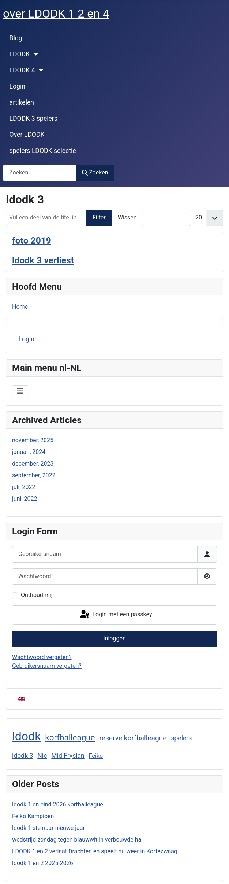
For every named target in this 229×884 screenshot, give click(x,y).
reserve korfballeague (132, 738)
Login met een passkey (115, 614)
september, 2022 (34, 475)
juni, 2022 (24, 498)
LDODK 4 (22, 70)
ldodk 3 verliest (43, 260)
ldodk (26, 736)
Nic (42, 755)
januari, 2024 (28, 451)
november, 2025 (32, 440)
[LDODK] (34, 54)
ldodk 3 (22, 755)
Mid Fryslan (68, 755)
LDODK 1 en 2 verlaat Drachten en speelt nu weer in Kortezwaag (94, 851)
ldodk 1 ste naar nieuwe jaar (48, 827)
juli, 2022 (23, 487)
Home (20, 306)
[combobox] (39, 173)
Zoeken (95, 172)
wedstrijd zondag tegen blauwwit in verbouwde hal (77, 839)
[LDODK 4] (39, 70)
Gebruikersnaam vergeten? (47, 665)
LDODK (20, 54)
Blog (16, 38)
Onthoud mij (37, 594)
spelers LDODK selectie (43, 150)
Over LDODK (27, 134)
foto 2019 (31, 240)
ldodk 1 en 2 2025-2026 (42, 862)
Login (17, 86)
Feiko (96, 755)
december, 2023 (32, 463)
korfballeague (70, 737)
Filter (99, 217)
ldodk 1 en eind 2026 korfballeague (57, 804)
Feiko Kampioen (33, 816)
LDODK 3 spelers (33, 118)
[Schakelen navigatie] (20, 390)
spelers (181, 738)
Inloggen (114, 638)
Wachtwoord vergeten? (42, 657)
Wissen (127, 217)
